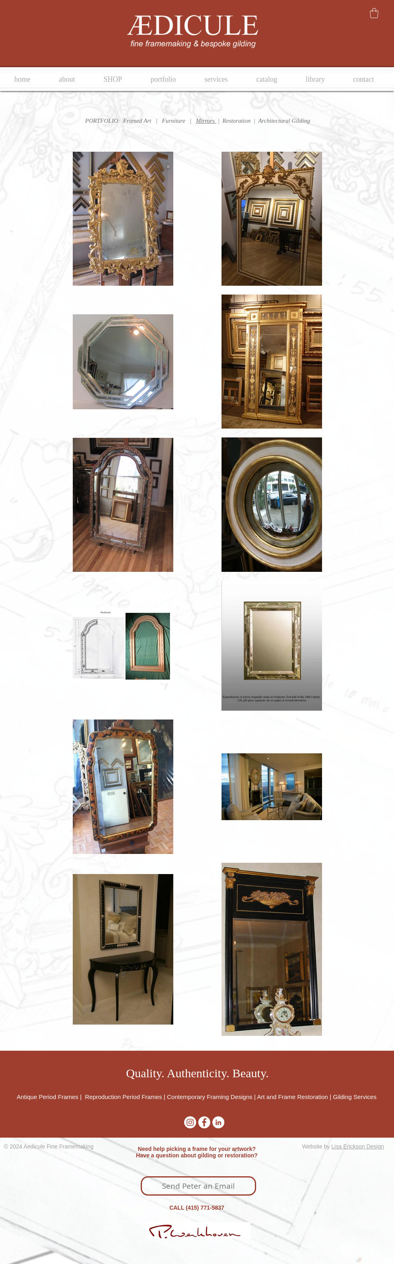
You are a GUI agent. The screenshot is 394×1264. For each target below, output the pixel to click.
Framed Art (137, 121)
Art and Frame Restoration (292, 1096)
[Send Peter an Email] (198, 1186)
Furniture (173, 121)
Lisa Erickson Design (357, 1146)
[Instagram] (190, 1122)
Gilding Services (354, 1096)
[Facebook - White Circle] (204, 1122)
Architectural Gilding (284, 121)
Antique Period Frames (48, 1096)
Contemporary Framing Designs (209, 1096)
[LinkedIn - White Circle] (218, 1122)
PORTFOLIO (101, 121)
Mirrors (205, 121)
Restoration (236, 121)
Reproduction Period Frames (123, 1096)
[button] (374, 13)
